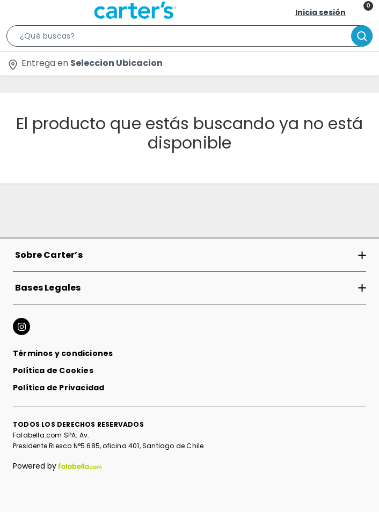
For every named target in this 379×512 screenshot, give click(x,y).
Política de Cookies (53, 370)
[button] (189, 38)
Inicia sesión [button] (320, 12)
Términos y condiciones (63, 353)
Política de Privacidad (58, 387)
